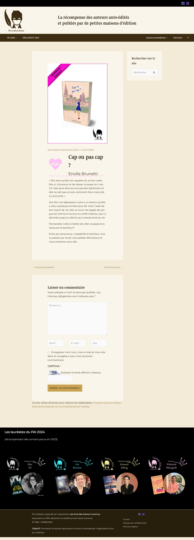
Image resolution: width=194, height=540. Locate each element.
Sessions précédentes (159, 38)
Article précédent (44, 267)
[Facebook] (183, 3)
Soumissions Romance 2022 (64, 149)
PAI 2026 (11, 38)
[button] (15, 38)
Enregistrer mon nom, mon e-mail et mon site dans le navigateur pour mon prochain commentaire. (76, 358)
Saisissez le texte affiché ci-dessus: (81, 375)
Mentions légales (130, 530)
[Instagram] (187, 3)
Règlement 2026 (28, 38)
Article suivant (113, 267)
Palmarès (178, 38)
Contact (126, 522)
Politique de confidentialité (135, 526)
